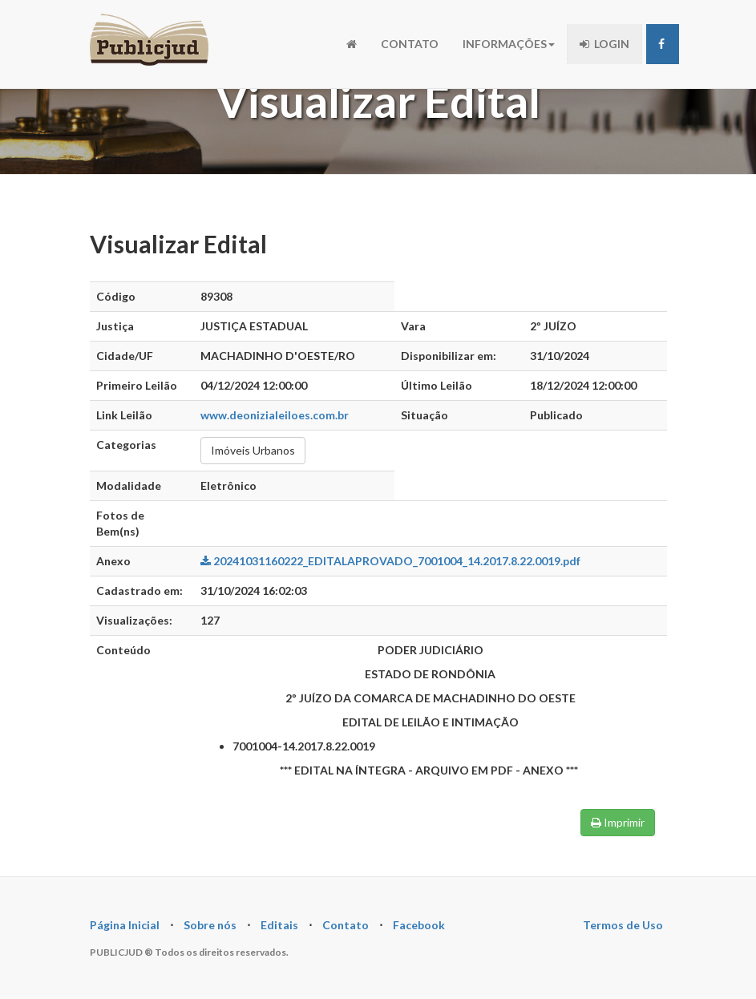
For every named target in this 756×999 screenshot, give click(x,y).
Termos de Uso (623, 925)
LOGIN (604, 44)
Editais (279, 925)
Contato (345, 925)
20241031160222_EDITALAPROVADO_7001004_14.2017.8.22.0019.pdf (390, 561)
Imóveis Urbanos (253, 450)
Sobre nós (210, 925)
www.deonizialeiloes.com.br (274, 415)
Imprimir (618, 822)
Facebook (419, 925)
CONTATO (410, 44)
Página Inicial (125, 925)
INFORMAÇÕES (509, 44)
